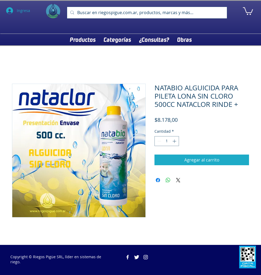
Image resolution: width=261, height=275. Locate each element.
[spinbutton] (167, 141)
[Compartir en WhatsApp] (168, 180)
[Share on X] (178, 180)
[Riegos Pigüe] (127, 257)
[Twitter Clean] (137, 257)
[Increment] (175, 141)
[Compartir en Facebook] (158, 180)
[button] (248, 10)
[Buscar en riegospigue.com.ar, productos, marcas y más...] (146, 12)
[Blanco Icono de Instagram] (146, 257)
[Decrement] (158, 141)
